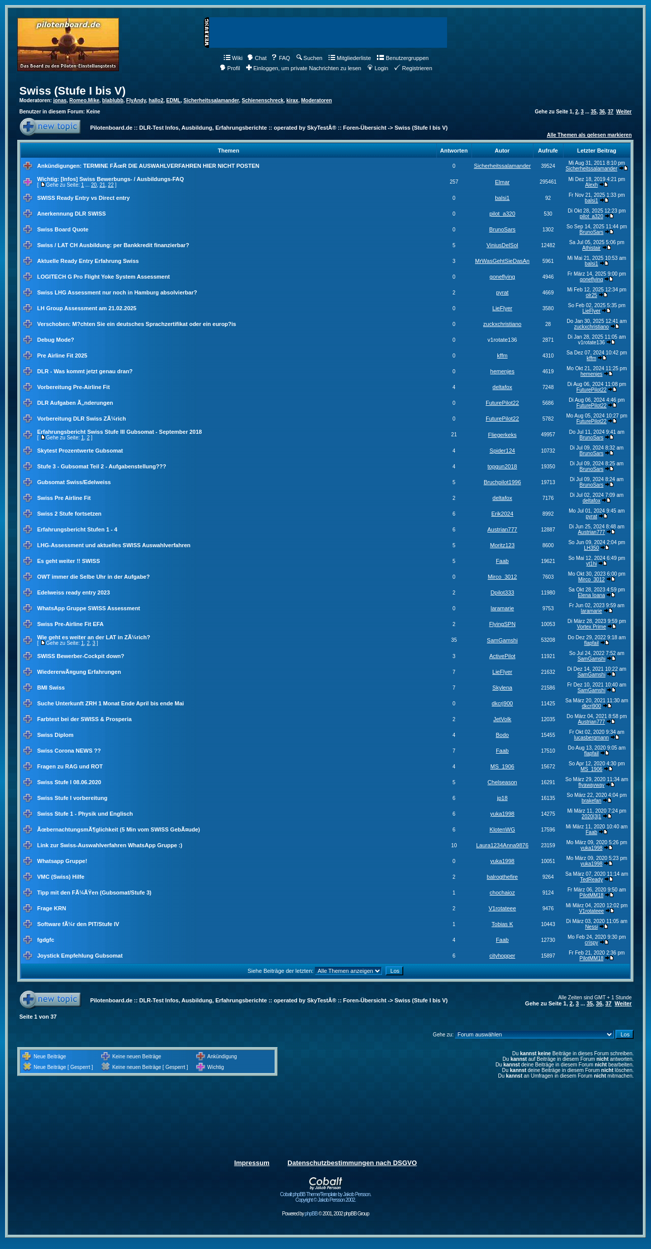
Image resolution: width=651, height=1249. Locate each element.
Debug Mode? (55, 340)
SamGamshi (502, 640)
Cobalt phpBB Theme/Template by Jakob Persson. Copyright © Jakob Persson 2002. (325, 1195)
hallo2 (156, 100)
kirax (292, 100)
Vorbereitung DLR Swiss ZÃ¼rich (81, 418)
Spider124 (502, 451)
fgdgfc (45, 940)
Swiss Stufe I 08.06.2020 (69, 782)
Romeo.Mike (84, 100)
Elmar (502, 182)
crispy (591, 942)
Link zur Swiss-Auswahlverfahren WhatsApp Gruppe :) (109, 845)
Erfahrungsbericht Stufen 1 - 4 (77, 529)
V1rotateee (502, 908)
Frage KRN (51, 908)
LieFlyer (502, 308)
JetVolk (502, 719)
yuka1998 (502, 814)
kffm (502, 355)
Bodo (502, 735)
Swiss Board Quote (62, 229)
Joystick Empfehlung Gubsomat (80, 956)
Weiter (624, 111)
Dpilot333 (502, 592)
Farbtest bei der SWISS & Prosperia (84, 719)
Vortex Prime (591, 627)
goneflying (502, 277)
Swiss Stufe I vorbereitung (72, 798)
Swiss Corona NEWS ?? (69, 751)
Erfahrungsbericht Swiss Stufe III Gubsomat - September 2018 (119, 432)
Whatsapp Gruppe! (62, 861)
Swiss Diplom (55, 735)
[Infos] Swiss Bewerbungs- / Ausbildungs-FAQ (122, 179)
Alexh (591, 185)
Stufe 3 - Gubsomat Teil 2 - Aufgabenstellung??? (101, 466)
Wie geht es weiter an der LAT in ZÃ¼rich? (93, 637)
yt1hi (591, 564)
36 (602, 111)
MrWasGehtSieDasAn (502, 261)
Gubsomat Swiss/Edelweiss (74, 482)
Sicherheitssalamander (211, 100)
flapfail (591, 643)
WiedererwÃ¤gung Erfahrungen (79, 672)
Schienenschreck (262, 100)
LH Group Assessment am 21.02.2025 (86, 308)
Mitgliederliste (350, 58)
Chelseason (502, 782)
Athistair (591, 248)
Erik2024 (502, 514)
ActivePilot (502, 656)
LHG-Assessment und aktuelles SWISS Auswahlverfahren (114, 545)
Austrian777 (502, 529)
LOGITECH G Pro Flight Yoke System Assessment (103, 277)
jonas (60, 100)
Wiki (233, 58)
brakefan (591, 801)
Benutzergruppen (402, 58)
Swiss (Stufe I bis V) (72, 90)
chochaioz (502, 892)
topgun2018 (502, 466)
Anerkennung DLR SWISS (71, 214)
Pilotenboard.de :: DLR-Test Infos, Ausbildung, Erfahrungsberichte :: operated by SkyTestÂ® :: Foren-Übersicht (238, 128)
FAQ (280, 58)
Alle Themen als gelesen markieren (589, 135)
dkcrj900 (502, 703)
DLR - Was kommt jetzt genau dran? (85, 371)
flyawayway (591, 785)
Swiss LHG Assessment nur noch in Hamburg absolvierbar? (117, 292)
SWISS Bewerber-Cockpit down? (80, 656)
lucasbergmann (591, 737)
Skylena (502, 688)
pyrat (502, 292)
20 (94, 185)
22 (110, 185)
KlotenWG (502, 829)
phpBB (311, 1213)
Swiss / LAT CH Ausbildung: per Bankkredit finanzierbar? (113, 245)
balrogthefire (502, 877)
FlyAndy (136, 100)
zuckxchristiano (502, 324)
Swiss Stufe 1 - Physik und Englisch (85, 814)
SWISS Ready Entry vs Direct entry (83, 198)
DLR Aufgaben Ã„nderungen (75, 403)
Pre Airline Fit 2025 (62, 355)
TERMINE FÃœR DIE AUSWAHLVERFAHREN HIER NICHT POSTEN (171, 166)
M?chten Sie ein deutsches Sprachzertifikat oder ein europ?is (154, 324)
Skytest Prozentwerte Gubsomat (80, 451)
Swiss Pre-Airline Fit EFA (70, 624)
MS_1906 (502, 766)
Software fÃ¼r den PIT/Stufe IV (78, 924)
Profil (230, 68)
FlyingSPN (502, 624)
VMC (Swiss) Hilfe (60, 877)
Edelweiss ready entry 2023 (73, 592)
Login (377, 68)
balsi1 (502, 198)
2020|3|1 (592, 816)
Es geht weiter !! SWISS (68, 561)
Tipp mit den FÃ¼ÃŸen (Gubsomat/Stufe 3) (94, 892)
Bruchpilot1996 (502, 482)
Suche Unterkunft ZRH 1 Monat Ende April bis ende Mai (110, 703)
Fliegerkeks (502, 435)
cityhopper (502, 956)
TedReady (591, 879)
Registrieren (413, 68)
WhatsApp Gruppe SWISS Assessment (88, 608)
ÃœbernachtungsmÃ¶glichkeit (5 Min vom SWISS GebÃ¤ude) (118, 829)
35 (594, 111)
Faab (502, 561)
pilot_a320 (502, 214)
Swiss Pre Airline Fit (64, 498)
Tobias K (502, 924)
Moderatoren (316, 100)
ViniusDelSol (502, 245)
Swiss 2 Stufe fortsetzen (69, 514)
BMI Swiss (51, 688)
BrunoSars (502, 229)
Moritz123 (502, 545)
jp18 (502, 798)
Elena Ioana (591, 595)
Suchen (309, 58)
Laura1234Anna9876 (502, 845)
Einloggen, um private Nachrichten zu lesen (303, 68)
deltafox (502, 387)
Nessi (591, 927)
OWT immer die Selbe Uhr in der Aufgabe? (93, 577)
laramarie (502, 608)
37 (610, 111)
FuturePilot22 (591, 390)
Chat (257, 58)
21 (102, 185)
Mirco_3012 (502, 577)
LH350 (591, 548)
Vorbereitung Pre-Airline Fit (73, 387)
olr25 (591, 295)
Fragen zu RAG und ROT (70, 766)
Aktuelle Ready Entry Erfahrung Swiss (88, 261)
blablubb (113, 100)
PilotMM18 (591, 895)
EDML (173, 100)
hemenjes (502, 371)
